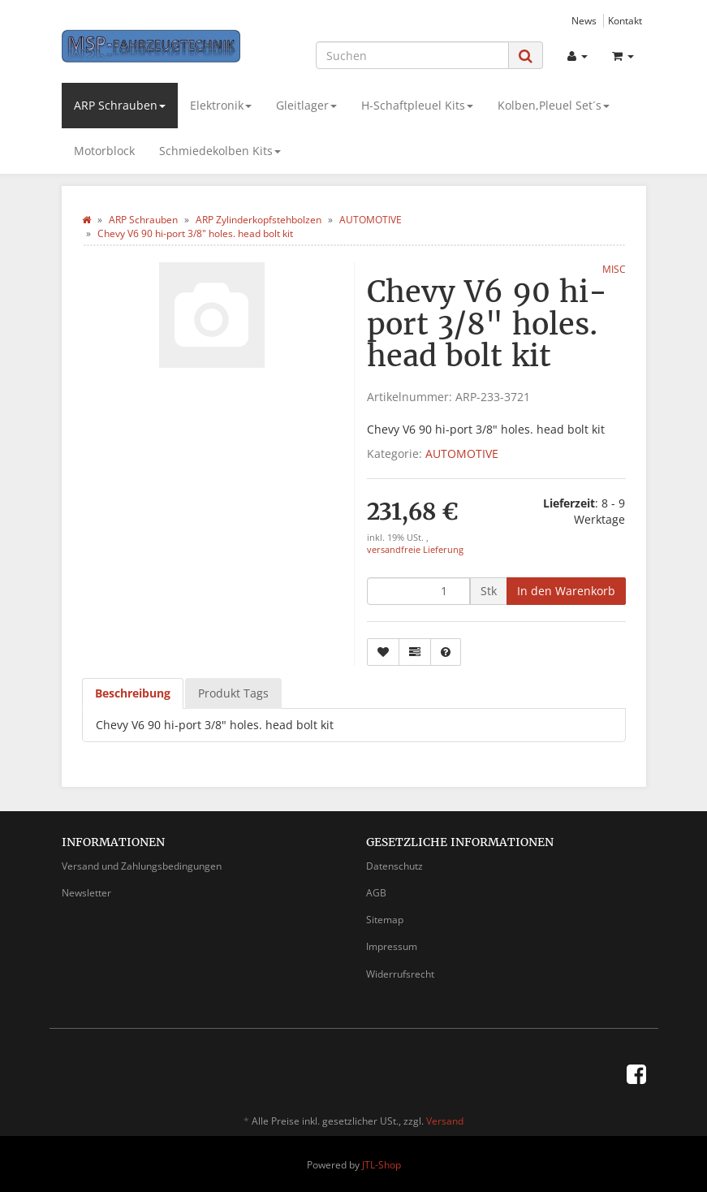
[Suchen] (412, 55)
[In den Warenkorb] (566, 591)
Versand (444, 1121)
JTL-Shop (381, 1165)
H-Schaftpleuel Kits (417, 105)
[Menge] (418, 591)
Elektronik (221, 105)
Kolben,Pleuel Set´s (554, 105)
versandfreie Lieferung (415, 549)
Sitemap (384, 919)
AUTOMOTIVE (461, 453)
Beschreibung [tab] (132, 693)
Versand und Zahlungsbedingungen (142, 866)
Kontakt (625, 20)
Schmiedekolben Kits (220, 150)
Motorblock (104, 150)
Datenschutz (394, 866)
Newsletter (86, 893)
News (584, 20)
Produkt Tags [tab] (233, 693)
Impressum (391, 946)
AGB (376, 893)
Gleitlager (306, 105)
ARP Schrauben (120, 105)
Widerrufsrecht (400, 974)
